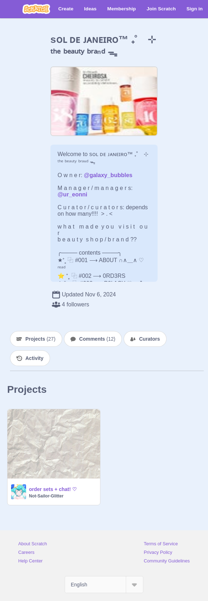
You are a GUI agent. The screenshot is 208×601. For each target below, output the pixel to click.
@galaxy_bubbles (108, 175)
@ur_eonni (72, 194)
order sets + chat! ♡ (53, 489)
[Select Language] (104, 584)
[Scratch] (36, 9)
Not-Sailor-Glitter (46, 496)
